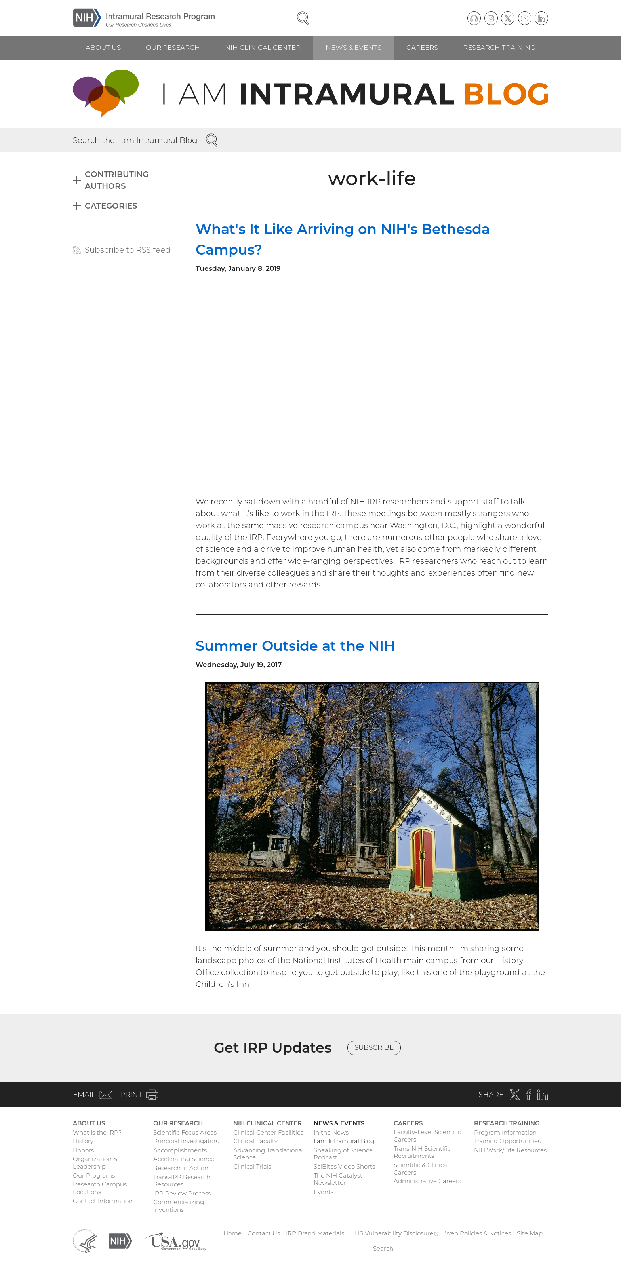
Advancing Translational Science (268, 1153)
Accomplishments (180, 1150)
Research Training (499, 47)
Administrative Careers (427, 1181)
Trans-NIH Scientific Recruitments (422, 1152)
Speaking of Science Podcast (343, 1153)
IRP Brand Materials (315, 1233)
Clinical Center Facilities (268, 1132)
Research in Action (180, 1168)
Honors (83, 1150)
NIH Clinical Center (263, 47)
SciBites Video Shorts (344, 1166)
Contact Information (103, 1201)
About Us (103, 47)
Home (232, 1233)
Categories (111, 206)
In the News (331, 1132)
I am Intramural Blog (344, 1141)
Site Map (530, 1233)
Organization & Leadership (95, 1162)
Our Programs (94, 1175)
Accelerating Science (183, 1159)
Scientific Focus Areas (185, 1132)
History (83, 1141)
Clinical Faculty (255, 1141)
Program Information (505, 1132)
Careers (422, 47)
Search (383, 1248)
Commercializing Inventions (178, 1205)
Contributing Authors (117, 180)
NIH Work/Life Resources (510, 1150)
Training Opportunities (507, 1141)
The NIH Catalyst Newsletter (338, 1179)
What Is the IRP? (97, 1132)
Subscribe (374, 1047)
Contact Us (264, 1233)
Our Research (173, 47)
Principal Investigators (186, 1141)
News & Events (353, 47)
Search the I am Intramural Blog (135, 140)
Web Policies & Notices (478, 1233)
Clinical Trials (252, 1166)
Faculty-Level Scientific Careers (427, 1135)
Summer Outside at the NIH (295, 645)
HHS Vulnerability (394, 1233)
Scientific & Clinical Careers (421, 1168)
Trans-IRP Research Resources (181, 1180)
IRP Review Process (182, 1193)
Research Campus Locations (100, 1187)
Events (323, 1191)
